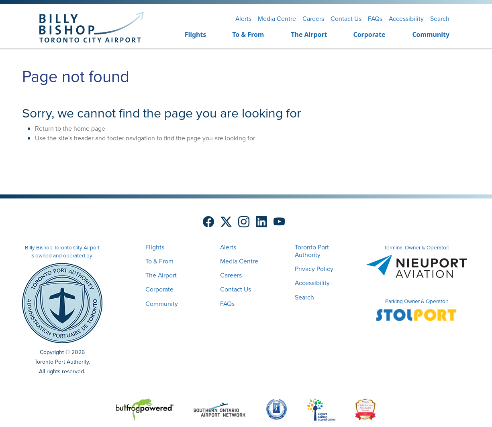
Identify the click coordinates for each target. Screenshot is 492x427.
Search (439, 18)
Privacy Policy (314, 268)
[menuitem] (185, 35)
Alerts (243, 18)
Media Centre (277, 18)
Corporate (369, 34)
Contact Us (346, 18)
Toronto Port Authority (312, 251)
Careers (313, 18)
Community (430, 34)
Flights (195, 34)
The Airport (309, 34)
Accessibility (406, 18)
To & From (248, 34)
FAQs (375, 18)
